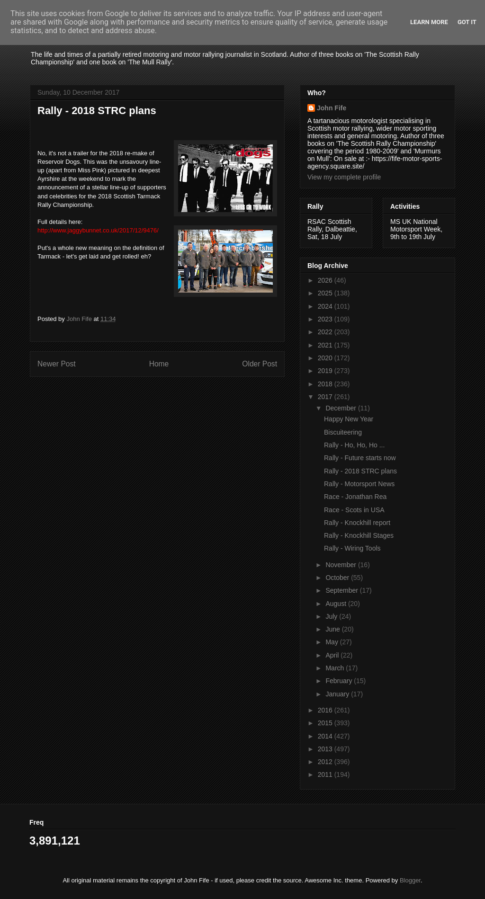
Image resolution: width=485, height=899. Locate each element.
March (335, 668)
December (341, 408)
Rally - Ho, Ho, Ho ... (354, 445)
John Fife (331, 108)
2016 (326, 710)
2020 (326, 358)
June (333, 629)
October (338, 577)
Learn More (429, 22)
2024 (326, 306)
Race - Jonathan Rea (355, 496)
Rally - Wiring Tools (352, 548)
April (333, 655)
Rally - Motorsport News (359, 484)
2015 (326, 723)
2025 (326, 293)
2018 (326, 384)
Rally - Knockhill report (357, 522)
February (339, 681)
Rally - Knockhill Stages (359, 535)
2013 (326, 749)
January (338, 694)
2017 (326, 397)
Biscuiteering (343, 432)
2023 (326, 319)
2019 (326, 370)
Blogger (410, 880)
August (336, 603)
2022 (326, 332)
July (332, 616)
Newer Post (56, 364)
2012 (326, 761)
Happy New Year (348, 419)
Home (159, 364)
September (342, 590)
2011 (326, 774)
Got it (467, 22)
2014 (326, 736)
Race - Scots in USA (354, 510)
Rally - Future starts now (360, 458)
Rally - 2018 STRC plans (360, 471)
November (341, 565)
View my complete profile (344, 177)
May (332, 642)
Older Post (259, 364)
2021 (326, 345)
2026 (326, 280)
